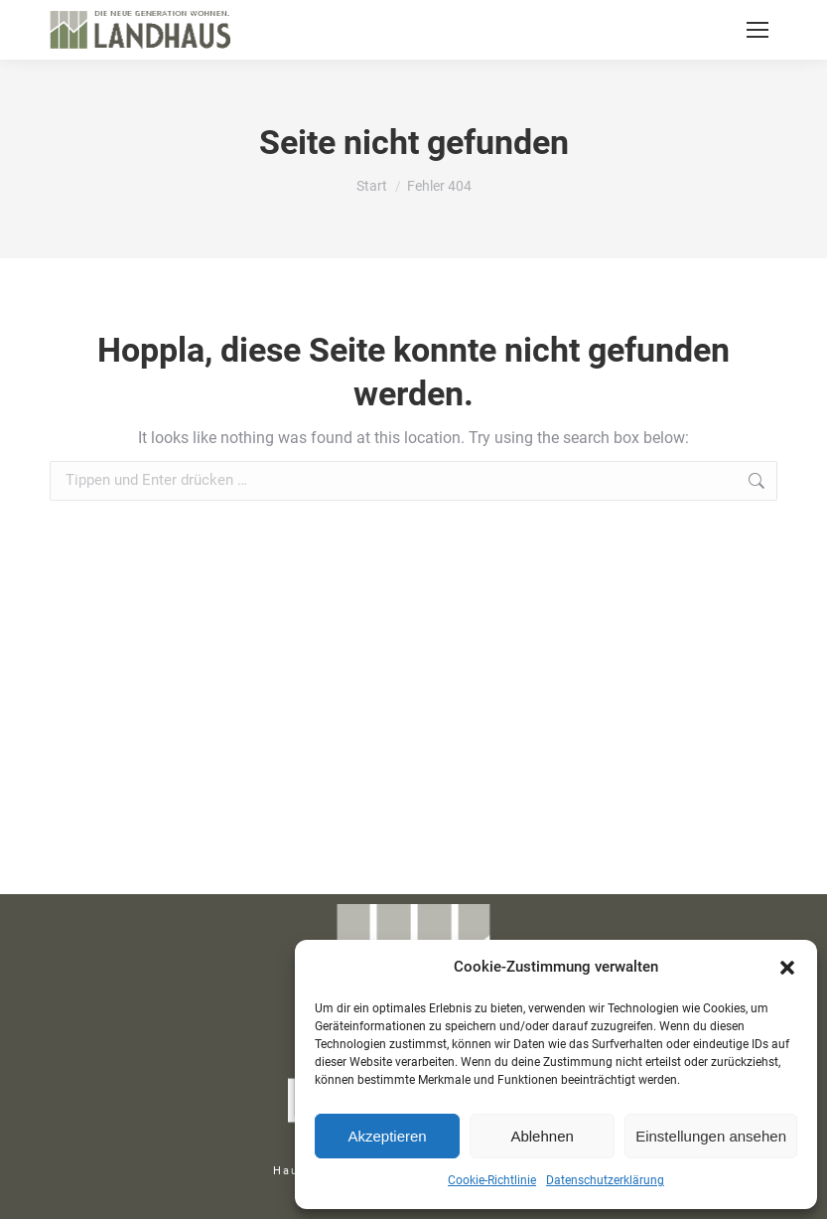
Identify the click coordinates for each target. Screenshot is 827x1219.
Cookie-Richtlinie (492, 1180)
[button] (787, 968)
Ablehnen (541, 1136)
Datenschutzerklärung (605, 1180)
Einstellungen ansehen (710, 1136)
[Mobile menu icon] (757, 30)
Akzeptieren (386, 1136)
